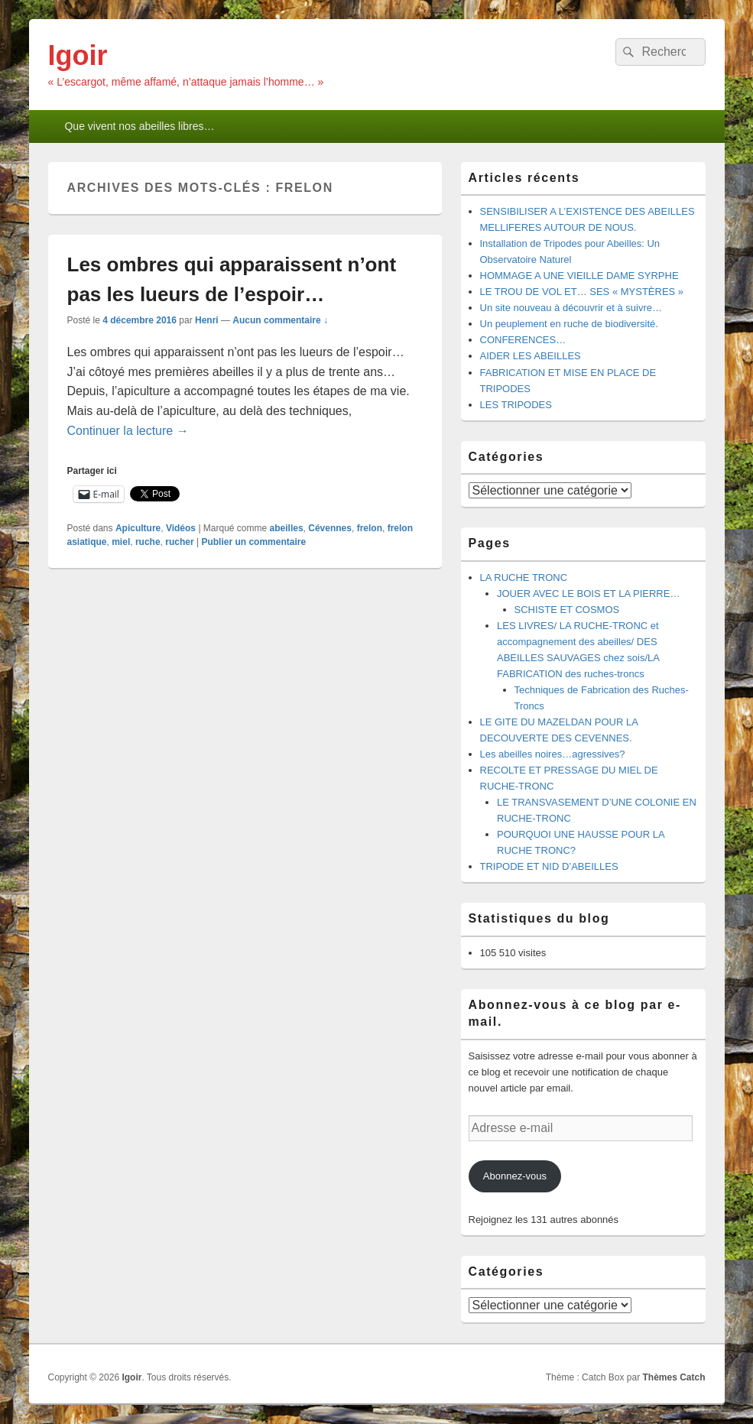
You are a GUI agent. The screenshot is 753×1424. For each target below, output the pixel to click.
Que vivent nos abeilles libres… (139, 126)
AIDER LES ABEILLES (530, 356)
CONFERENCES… (523, 339)
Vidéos (181, 528)
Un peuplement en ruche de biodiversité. (569, 323)
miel (121, 542)
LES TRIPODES (516, 404)
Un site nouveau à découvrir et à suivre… (571, 307)
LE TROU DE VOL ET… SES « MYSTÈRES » (582, 291)
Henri (207, 320)
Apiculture (138, 528)
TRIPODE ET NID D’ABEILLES (549, 866)
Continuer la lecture (128, 430)
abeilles (286, 528)
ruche (148, 542)
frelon (369, 528)
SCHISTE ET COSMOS (567, 609)
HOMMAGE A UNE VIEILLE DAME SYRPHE (579, 275)
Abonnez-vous (515, 1176)
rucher (179, 542)
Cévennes (330, 528)
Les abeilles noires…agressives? (552, 754)
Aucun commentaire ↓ (280, 320)
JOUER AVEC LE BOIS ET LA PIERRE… (588, 593)
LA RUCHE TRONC (524, 577)
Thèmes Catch (673, 1377)
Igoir (78, 55)
